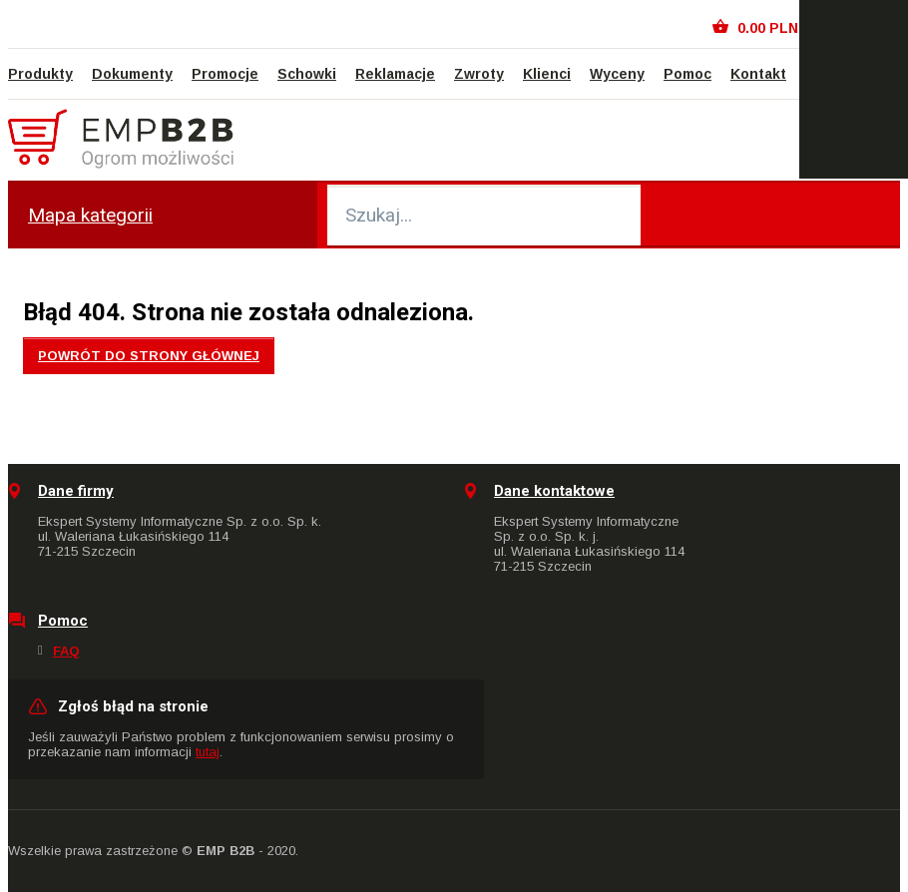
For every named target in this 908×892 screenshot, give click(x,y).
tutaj (208, 751)
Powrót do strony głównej (148, 355)
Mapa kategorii (90, 215)
